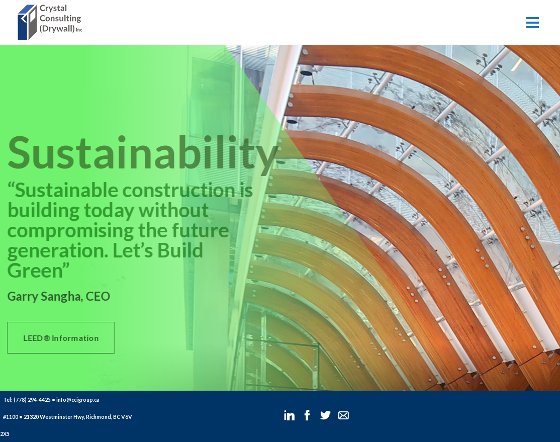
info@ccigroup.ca (78, 399)
